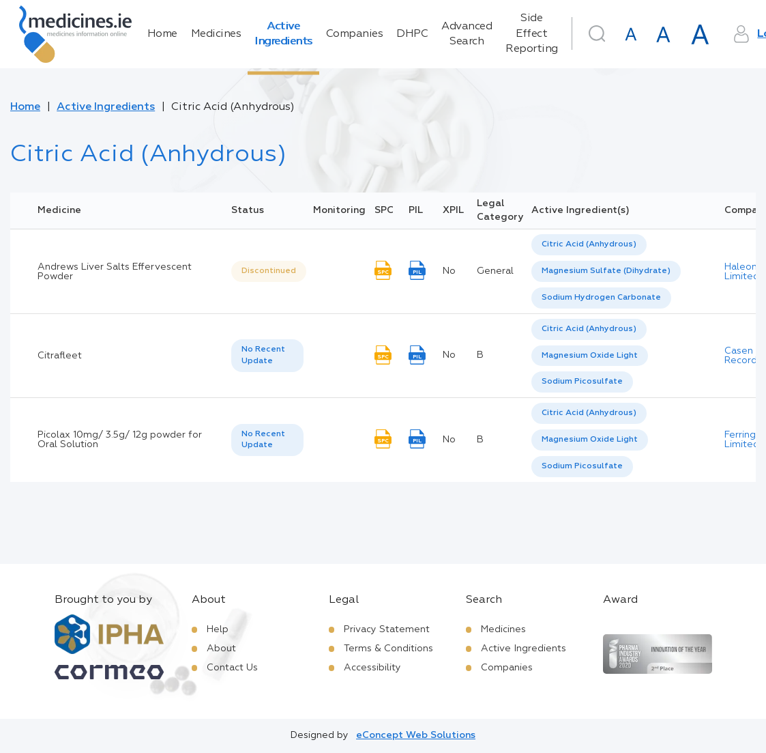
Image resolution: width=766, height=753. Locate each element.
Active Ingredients (283, 34)
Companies (354, 34)
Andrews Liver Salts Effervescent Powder (115, 271)
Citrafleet (60, 355)
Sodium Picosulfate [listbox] (582, 382)
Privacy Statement (387, 629)
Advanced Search (466, 34)
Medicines (216, 34)
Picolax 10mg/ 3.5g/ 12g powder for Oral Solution (120, 439)
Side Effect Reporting (531, 34)
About (221, 648)
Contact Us (232, 667)
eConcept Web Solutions (415, 735)
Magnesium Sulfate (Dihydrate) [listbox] (606, 271)
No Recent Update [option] (263, 355)
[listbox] (268, 271)
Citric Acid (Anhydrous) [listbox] (589, 244)
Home (162, 34)
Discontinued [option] (268, 271)
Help (218, 629)
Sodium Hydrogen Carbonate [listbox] (601, 298)
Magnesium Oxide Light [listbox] (590, 356)
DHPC (412, 34)
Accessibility (372, 667)
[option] (589, 244)
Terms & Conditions (388, 648)
